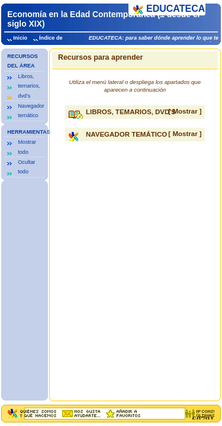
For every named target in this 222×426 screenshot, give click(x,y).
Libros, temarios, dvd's (29, 86)
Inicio (20, 38)
